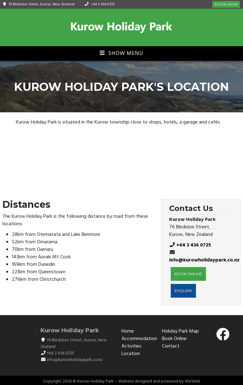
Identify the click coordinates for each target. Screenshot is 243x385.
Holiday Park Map (180, 331)
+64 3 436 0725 (103, 4)
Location (131, 354)
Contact (170, 346)
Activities (131, 346)
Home (128, 331)
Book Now (226, 4)
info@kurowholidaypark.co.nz (204, 260)
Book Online (174, 339)
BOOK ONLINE (188, 273)
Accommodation (139, 339)
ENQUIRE (183, 290)
